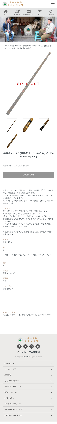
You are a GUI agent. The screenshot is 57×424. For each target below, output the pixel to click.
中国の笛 (26, 46)
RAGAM (25, 357)
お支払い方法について (28, 381)
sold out (28, 174)
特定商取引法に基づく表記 (28, 409)
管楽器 (14, 46)
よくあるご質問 (28, 369)
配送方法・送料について (28, 386)
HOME (5, 46)
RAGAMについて (28, 363)
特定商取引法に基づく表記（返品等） (16, 166)
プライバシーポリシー (28, 404)
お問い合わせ (28, 398)
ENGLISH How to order (28, 415)
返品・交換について (28, 392)
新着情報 (28, 375)
